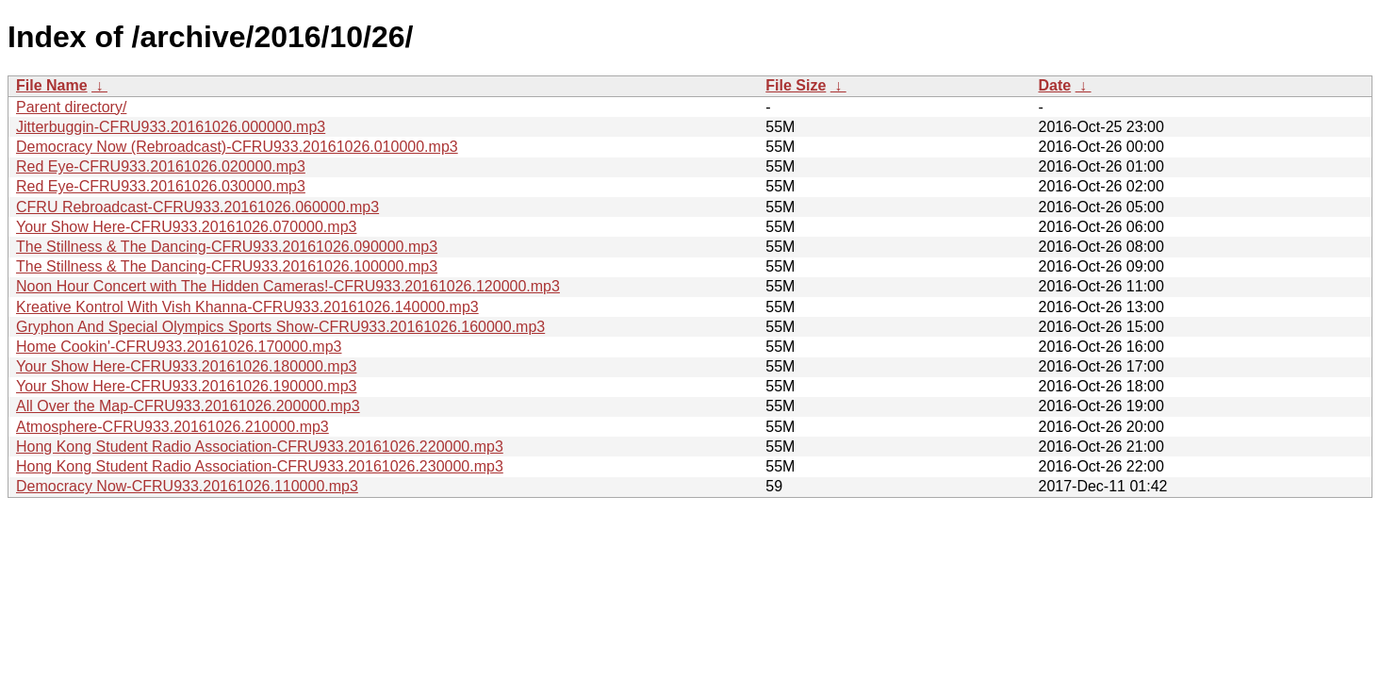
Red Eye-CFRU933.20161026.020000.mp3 (160, 166)
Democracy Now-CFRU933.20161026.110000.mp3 (187, 486)
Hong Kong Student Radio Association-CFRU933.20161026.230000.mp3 (259, 466)
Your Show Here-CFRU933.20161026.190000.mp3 (186, 386)
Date (1054, 85)
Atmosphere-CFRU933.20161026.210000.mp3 (172, 427)
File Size (795, 85)
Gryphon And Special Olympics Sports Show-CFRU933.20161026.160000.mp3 (280, 327)
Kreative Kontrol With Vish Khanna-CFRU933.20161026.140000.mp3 (247, 307)
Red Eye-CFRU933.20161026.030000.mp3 (160, 186)
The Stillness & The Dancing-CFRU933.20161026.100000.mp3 (226, 266)
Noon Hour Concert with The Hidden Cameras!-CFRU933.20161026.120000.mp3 (288, 286)
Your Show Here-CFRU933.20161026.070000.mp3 (186, 227)
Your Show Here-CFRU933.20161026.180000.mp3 (186, 366)
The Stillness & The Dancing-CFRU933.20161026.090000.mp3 (226, 247)
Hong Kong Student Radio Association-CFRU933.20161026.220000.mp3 (259, 447)
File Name (52, 85)
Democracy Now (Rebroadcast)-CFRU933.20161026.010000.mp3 (237, 147)
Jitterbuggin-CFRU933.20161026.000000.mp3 (170, 127)
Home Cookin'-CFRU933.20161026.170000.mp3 (178, 347)
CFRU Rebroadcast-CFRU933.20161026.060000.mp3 (197, 207)
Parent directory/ (71, 107)
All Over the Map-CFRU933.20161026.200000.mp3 (188, 406)
